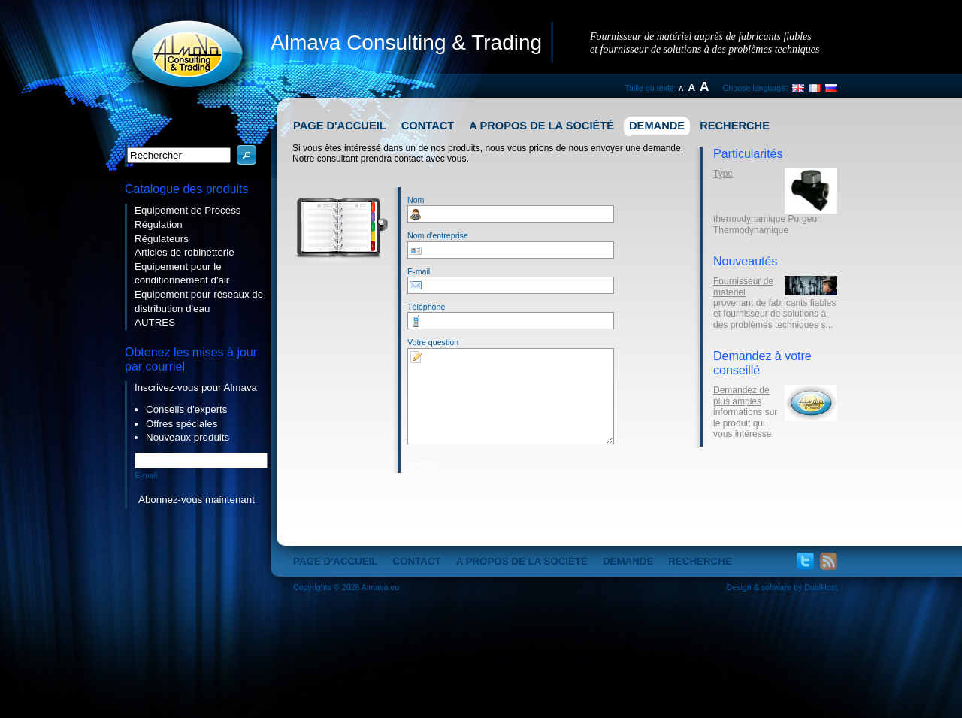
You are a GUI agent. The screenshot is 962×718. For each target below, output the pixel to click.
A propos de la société (541, 126)
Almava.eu (380, 587)
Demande (657, 126)
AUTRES (155, 322)
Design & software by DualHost (782, 587)
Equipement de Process (188, 210)
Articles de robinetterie (184, 252)
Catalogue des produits (187, 189)
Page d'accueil (339, 126)
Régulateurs (162, 238)
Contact (428, 126)
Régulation (159, 224)
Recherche (735, 126)
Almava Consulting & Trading (406, 42)
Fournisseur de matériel (743, 286)
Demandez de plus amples (741, 395)
